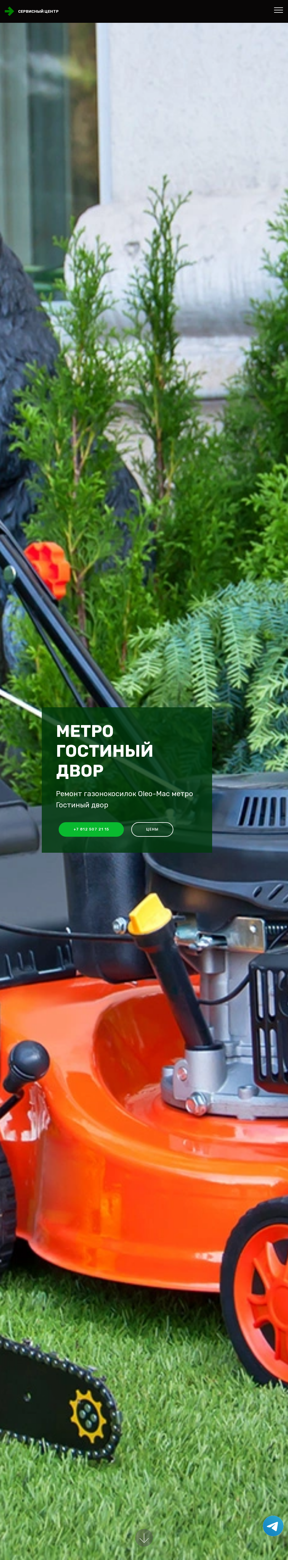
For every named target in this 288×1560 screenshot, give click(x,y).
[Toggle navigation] (278, 9)
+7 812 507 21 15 (91, 829)
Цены (152, 829)
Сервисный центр (38, 11)
